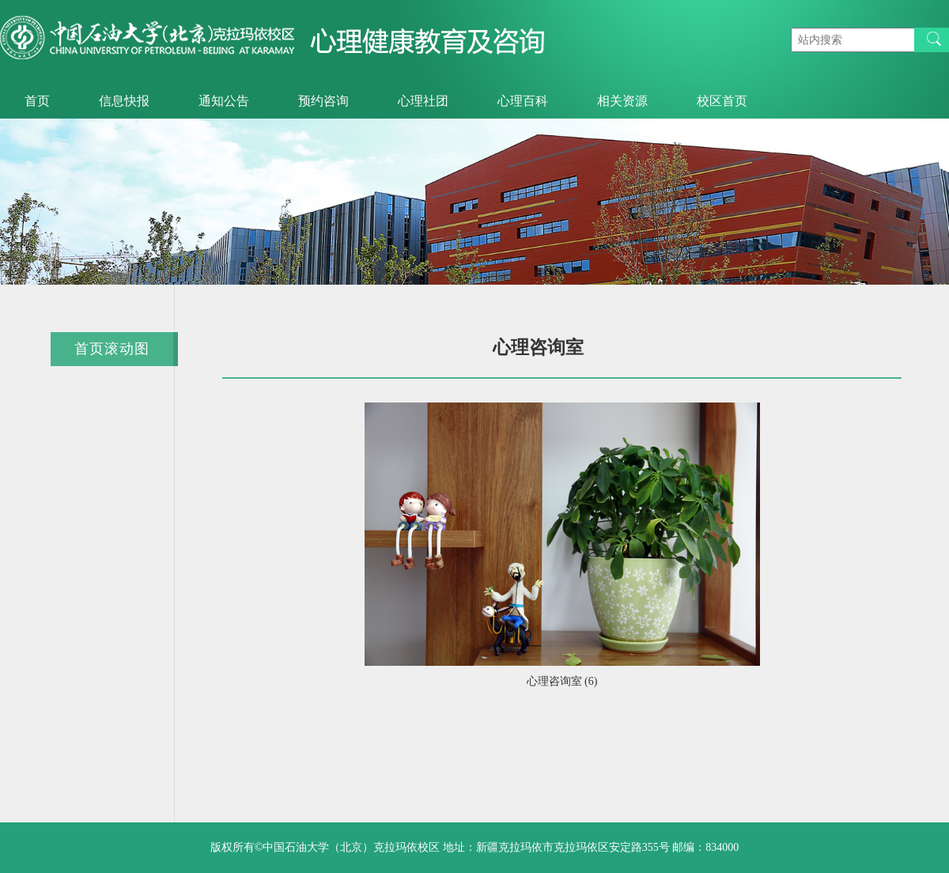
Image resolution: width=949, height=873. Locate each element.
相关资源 (622, 101)
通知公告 (223, 101)
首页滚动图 (111, 349)
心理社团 (423, 101)
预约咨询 (323, 101)
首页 (37, 101)
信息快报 (124, 101)
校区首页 (722, 101)
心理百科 (522, 101)
